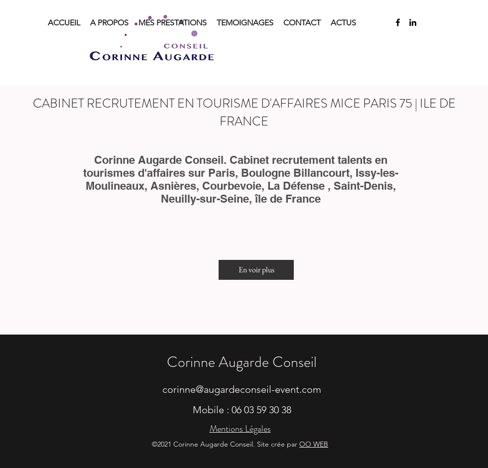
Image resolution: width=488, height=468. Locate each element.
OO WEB (313, 444)
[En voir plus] (256, 270)
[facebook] (398, 22)
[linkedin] (413, 22)
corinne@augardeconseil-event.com (241, 389)
